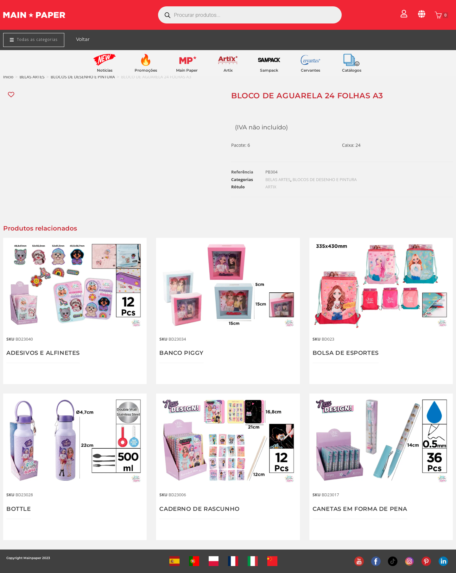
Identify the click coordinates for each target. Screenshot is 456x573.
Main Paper (187, 70)
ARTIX (270, 187)
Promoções (146, 70)
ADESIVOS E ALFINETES (43, 352)
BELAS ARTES (32, 77)
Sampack (269, 70)
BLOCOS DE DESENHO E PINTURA (83, 77)
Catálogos (351, 70)
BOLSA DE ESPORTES (346, 352)
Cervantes (310, 70)
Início (8, 77)
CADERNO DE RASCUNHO (199, 508)
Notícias (104, 70)
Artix (228, 70)
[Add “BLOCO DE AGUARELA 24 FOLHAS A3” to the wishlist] (11, 94)
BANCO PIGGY (181, 352)
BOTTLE (18, 508)
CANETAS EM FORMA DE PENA (360, 508)
